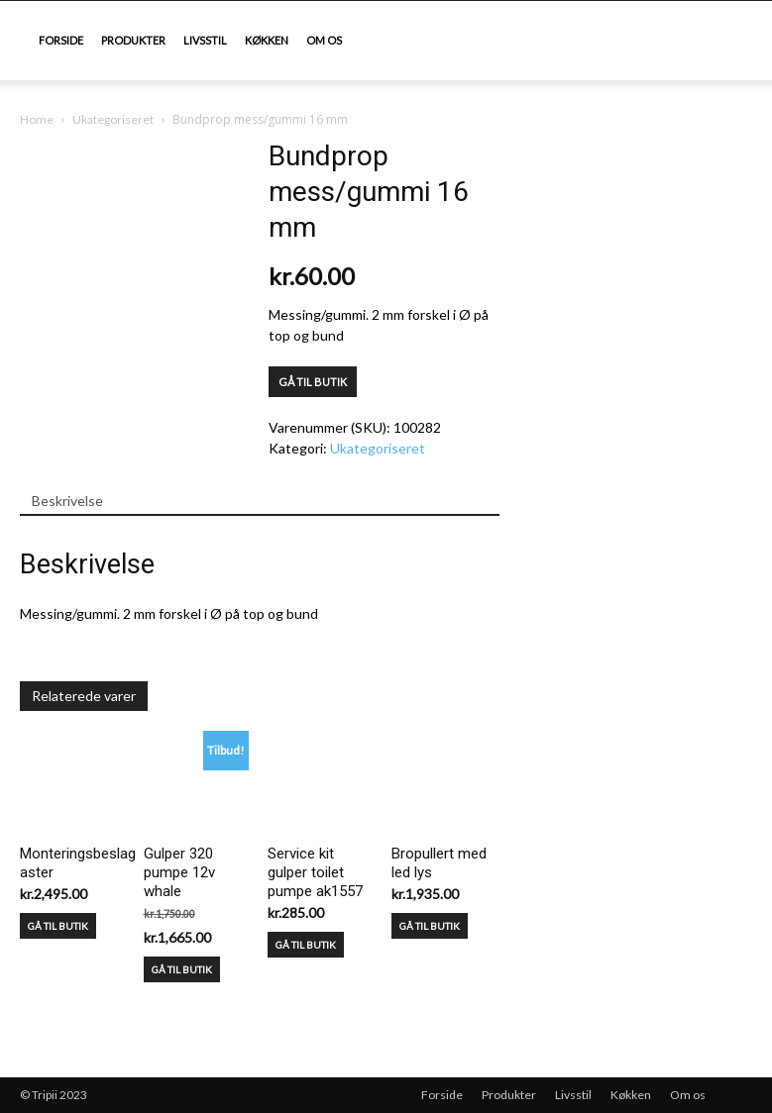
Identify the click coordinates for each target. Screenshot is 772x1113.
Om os (324, 40)
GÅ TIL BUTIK (312, 381)
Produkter (133, 40)
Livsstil (205, 40)
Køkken (266, 40)
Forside (61, 40)
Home (37, 119)
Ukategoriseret (113, 119)
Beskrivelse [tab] (67, 500)
